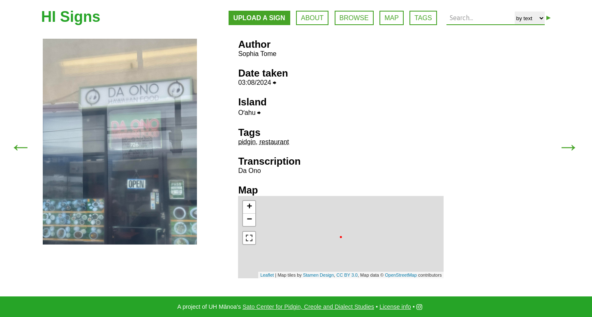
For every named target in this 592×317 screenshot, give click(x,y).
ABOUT (312, 17)
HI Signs (70, 16)
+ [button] (249, 207)
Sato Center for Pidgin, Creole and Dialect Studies (308, 306)
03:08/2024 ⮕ (257, 82)
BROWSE (354, 17)
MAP (391, 17)
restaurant (274, 141)
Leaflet (267, 275)
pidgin (247, 141)
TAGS (423, 17)
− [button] (249, 220)
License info (395, 306)
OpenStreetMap (401, 275)
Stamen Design (318, 275)
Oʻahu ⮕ (249, 112)
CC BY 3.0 (347, 275)
